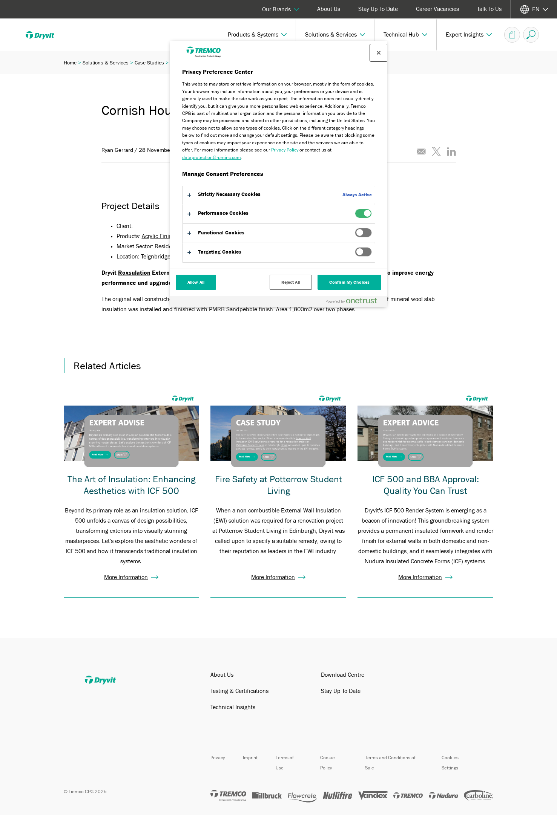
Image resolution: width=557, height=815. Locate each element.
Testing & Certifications (239, 691)
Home (70, 62)
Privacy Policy (284, 149)
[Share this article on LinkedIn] (451, 151)
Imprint (250, 757)
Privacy (217, 757)
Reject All (290, 282)
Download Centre (342, 675)
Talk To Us (489, 9)
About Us (328, 9)
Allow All (195, 282)
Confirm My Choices (349, 282)
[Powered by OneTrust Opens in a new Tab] (354, 302)
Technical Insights (232, 707)
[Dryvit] (45, 34)
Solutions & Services (106, 62)
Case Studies (149, 62)
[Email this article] (421, 151)
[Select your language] (534, 9)
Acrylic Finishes (161, 236)
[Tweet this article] (436, 151)
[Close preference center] (378, 52)
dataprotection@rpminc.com (211, 157)
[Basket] (512, 35)
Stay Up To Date (378, 9)
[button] (257, 34)
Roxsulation (134, 273)
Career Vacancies (437, 9)
